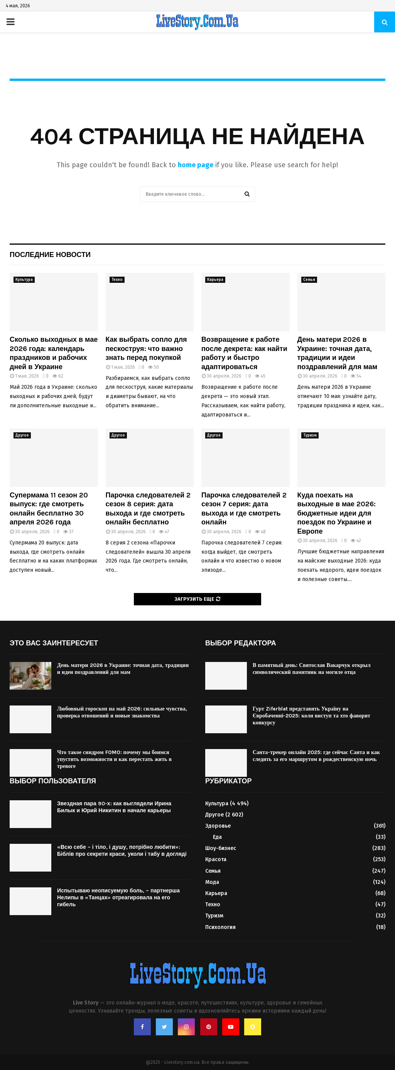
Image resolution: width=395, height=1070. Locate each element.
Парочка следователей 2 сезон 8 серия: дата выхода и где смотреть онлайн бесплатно (148, 508)
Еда (217, 837)
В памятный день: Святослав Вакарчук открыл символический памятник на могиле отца (312, 668)
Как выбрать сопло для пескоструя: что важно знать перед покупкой (146, 348)
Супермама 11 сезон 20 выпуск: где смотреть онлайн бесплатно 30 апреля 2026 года (49, 508)
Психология (220, 927)
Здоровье (218, 826)
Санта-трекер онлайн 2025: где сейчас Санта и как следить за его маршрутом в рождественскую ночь (316, 756)
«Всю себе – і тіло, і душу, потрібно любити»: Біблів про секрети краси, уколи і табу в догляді (122, 850)
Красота (215, 859)
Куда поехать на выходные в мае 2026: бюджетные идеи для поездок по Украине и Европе (336, 513)
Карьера (215, 279)
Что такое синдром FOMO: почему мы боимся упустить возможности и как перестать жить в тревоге (114, 759)
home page (195, 165)
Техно (117, 279)
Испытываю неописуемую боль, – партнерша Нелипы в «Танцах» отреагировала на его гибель (118, 897)
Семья (309, 279)
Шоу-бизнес (220, 848)
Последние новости (50, 254)
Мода (212, 882)
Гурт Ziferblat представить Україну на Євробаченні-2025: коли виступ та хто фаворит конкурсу (311, 715)
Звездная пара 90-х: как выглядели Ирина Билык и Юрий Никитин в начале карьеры (114, 807)
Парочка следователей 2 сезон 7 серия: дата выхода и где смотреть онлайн (244, 508)
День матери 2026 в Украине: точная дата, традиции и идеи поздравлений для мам (337, 353)
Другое (22, 435)
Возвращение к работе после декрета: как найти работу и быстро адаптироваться (244, 353)
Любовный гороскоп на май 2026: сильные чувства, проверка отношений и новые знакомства (122, 712)
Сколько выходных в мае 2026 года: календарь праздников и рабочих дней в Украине (54, 353)
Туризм (310, 435)
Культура (24, 279)
